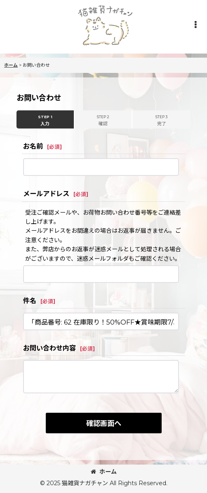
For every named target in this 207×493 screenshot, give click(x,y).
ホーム (104, 471)
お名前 (33, 146)
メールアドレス (46, 193)
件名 (29, 301)
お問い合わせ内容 (49, 348)
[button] (195, 24)
